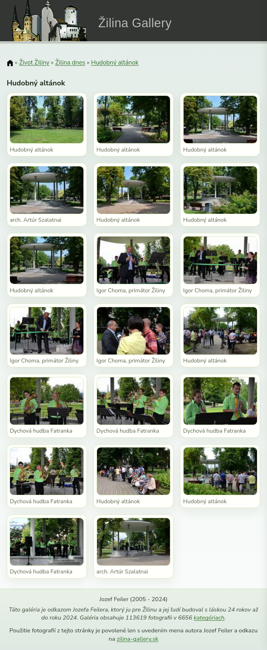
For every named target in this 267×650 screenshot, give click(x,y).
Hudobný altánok (114, 62)
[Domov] (10, 63)
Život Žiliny (34, 62)
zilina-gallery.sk (137, 639)
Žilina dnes (70, 62)
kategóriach (209, 618)
